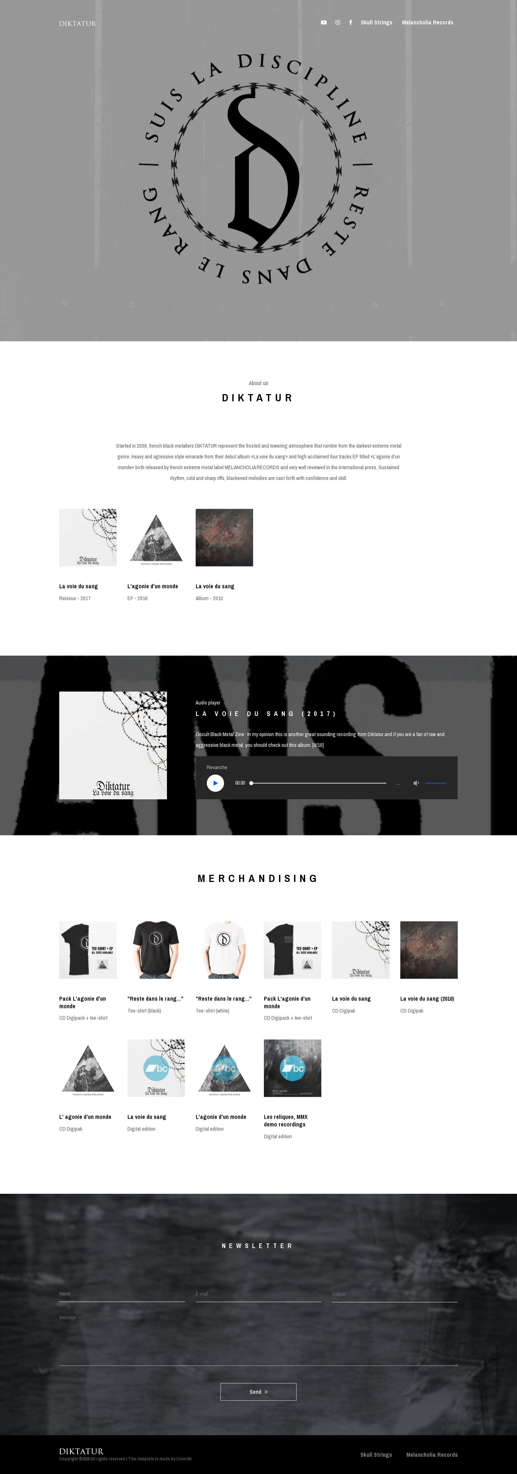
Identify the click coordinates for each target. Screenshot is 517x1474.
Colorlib (184, 1459)
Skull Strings (376, 22)
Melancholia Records (427, 22)
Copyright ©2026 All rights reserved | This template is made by (117, 1459)
